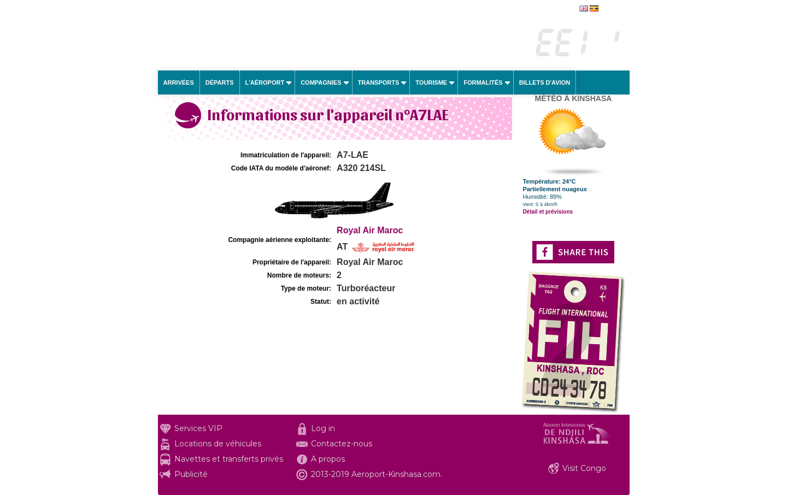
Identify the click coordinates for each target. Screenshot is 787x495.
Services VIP (198, 428)
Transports (379, 82)
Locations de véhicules (217, 444)
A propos (328, 459)
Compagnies (321, 82)
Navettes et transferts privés (228, 459)
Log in (323, 428)
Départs (219, 82)
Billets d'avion (544, 82)
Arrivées (178, 82)
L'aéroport (265, 82)
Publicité (191, 474)
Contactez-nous (341, 444)
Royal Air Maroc (370, 230)
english (610, 9)
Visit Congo (584, 468)
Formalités (483, 82)
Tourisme (431, 82)
